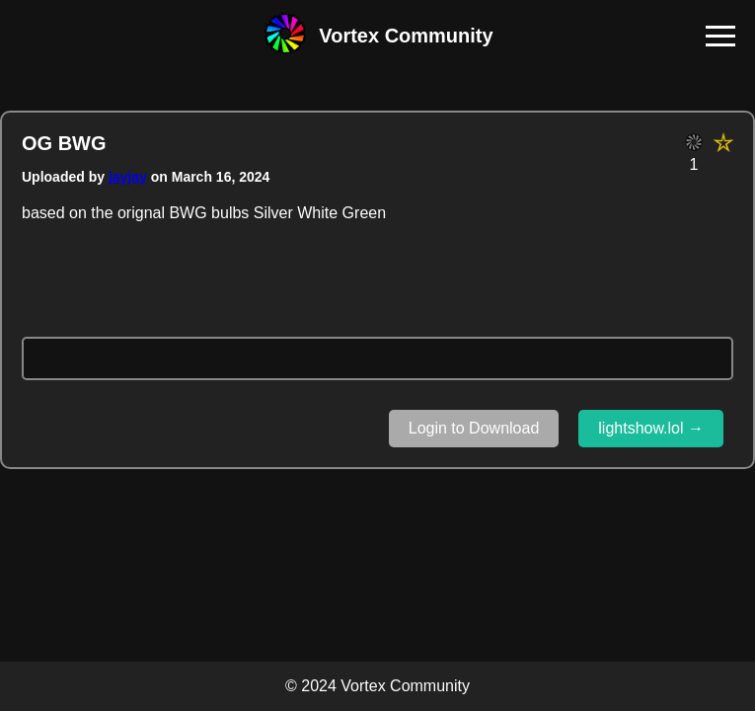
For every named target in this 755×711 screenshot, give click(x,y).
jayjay (128, 177)
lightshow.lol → (651, 428)
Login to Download (474, 428)
